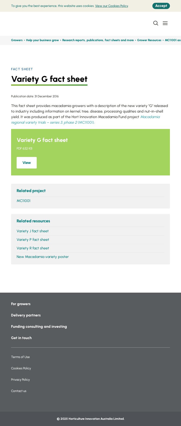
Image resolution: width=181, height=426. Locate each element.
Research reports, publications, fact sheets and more (98, 40)
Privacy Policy (20, 380)
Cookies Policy (21, 368)
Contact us (18, 391)
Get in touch (21, 338)
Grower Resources (149, 40)
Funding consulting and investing (39, 326)
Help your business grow (42, 40)
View (26, 162)
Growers (17, 40)
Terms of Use (20, 357)
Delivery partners (26, 315)
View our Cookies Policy (111, 6)
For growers (20, 304)
